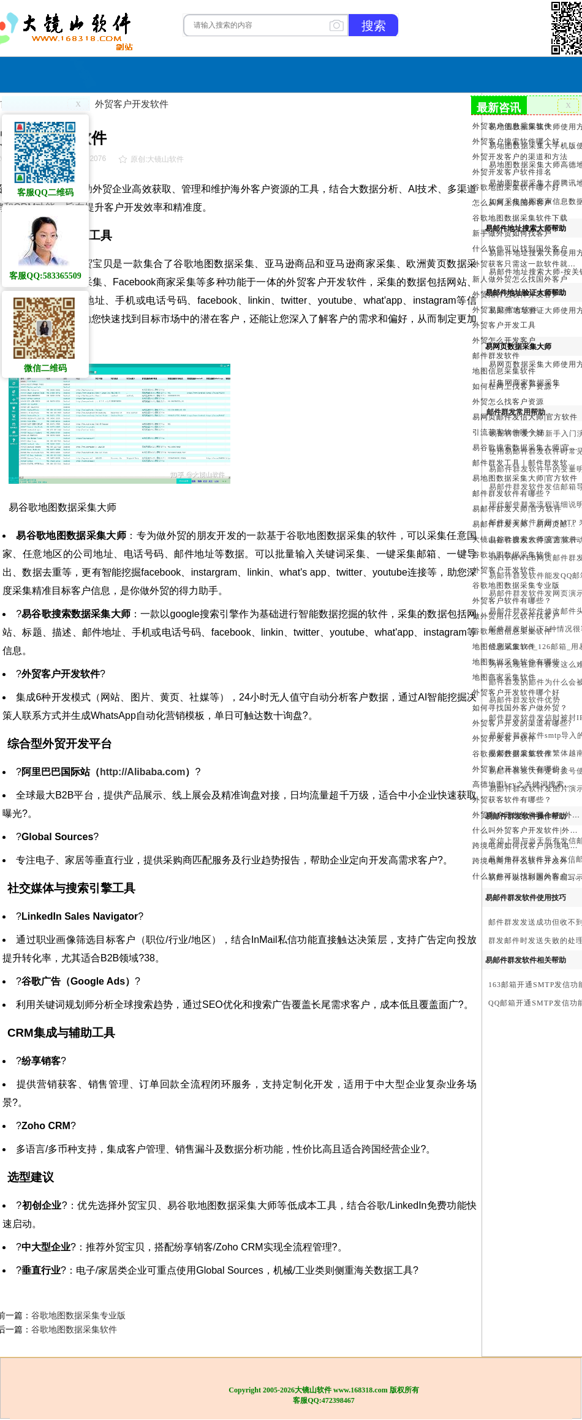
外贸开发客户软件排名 (512, 172)
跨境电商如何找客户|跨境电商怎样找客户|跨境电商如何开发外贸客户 (526, 845)
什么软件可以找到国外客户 (520, 248)
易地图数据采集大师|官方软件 (525, 478)
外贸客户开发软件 (131, 104)
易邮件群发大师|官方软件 (517, 509)
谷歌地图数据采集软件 (74, 1329)
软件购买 (241, 73)
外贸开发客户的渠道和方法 (520, 156)
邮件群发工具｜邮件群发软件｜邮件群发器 (526, 463)
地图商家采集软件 (504, 677)
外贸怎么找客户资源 (508, 401)
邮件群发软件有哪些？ (512, 493)
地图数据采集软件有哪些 (516, 662)
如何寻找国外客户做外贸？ (520, 708)
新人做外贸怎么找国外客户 (520, 279)
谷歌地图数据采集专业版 (78, 1315)
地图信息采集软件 (504, 371)
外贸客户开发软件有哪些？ (520, 769)
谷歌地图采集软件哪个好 (516, 187)
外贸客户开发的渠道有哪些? (522, 723)
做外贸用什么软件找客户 (516, 616)
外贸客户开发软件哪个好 (516, 692)
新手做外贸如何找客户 (512, 233)
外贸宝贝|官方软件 (505, 310)
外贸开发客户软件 (504, 738)
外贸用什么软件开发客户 (516, 294)
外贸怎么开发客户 (504, 340)
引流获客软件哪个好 (508, 432)
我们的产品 (367, 73)
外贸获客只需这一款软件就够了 (526, 264)
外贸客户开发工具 (504, 325)
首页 (197, 73)
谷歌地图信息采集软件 (512, 631)
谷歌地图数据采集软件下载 (520, 218)
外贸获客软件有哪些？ (512, 799)
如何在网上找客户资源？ (516, 386)
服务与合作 (300, 73)
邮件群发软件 (496, 355)
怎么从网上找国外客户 (512, 202)
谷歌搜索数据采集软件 (512, 753)
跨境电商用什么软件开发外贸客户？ (526, 861)
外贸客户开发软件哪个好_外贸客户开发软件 (526, 815)
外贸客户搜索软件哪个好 (516, 141)
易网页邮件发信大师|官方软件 (525, 417)
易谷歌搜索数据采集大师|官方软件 (526, 447)
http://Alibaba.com (143, 772)
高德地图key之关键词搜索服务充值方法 (526, 784)
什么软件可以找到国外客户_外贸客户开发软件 (526, 876)
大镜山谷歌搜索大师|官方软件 (525, 539)
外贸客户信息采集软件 (512, 126)
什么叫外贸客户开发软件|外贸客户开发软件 (526, 830)
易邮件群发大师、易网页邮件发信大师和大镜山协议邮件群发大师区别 (526, 524)
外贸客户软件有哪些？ (512, 600)
